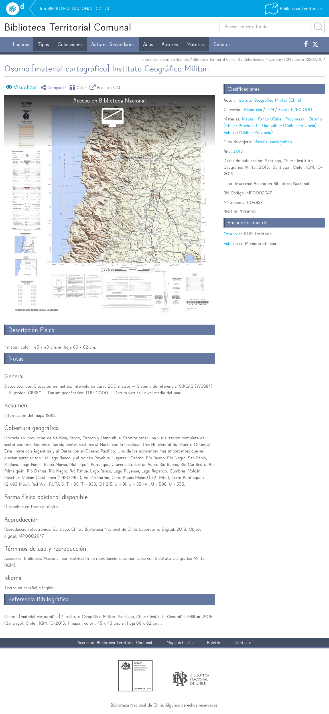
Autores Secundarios (113, 44)
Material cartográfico (272, 141)
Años (148, 44)
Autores (170, 44)
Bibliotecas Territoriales (171, 59)
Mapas (247, 119)
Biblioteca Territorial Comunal (67, 27)
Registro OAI (106, 87)
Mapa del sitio (179, 642)
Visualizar (25, 87)
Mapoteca (273, 59)
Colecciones (70, 44)
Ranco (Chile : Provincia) (281, 119)
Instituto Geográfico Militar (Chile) (268, 100)
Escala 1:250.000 (308, 59)
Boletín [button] (213, 642)
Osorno (230, 233)
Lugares (21, 44)
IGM (287, 59)
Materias (195, 44)
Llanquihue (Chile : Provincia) (289, 125)
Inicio (145, 59)
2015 (238, 151)
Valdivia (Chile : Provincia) (248, 132)
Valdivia (231, 243)
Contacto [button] (242, 642)
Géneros (222, 44)
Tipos (43, 44)
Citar (79, 87)
